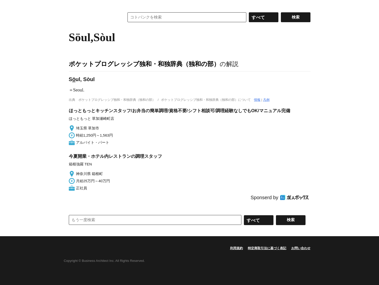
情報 (257, 100)
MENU (74, 5)
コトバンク (93, 17)
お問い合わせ (300, 248)
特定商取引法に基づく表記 (267, 248)
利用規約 (236, 248)
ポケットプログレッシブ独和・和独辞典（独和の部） (144, 63)
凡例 (266, 100)
